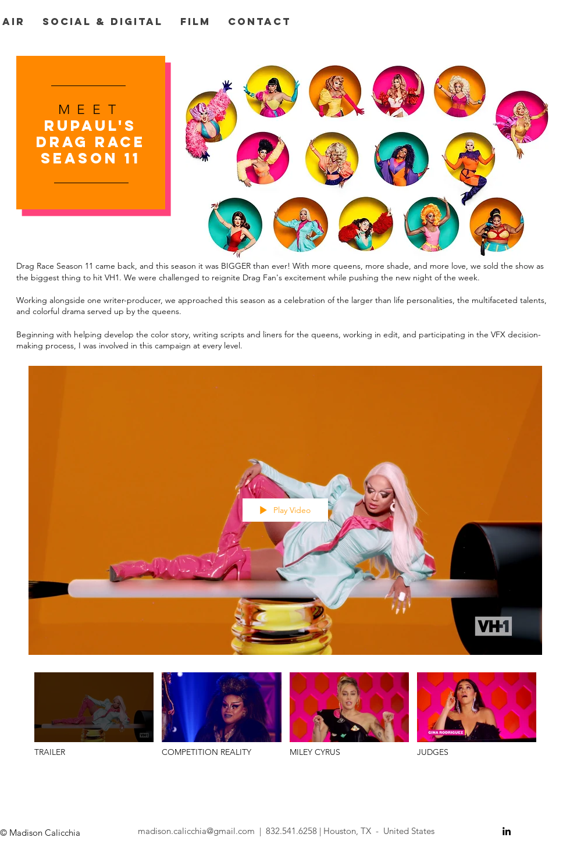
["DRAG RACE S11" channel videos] (285, 721)
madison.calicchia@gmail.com (196, 830)
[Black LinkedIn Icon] (506, 831)
